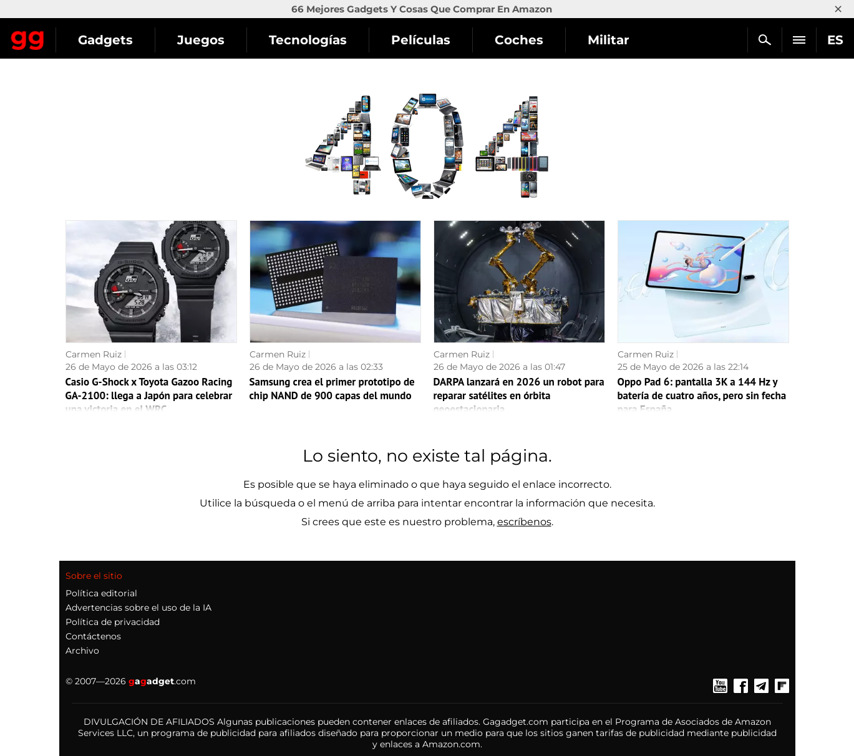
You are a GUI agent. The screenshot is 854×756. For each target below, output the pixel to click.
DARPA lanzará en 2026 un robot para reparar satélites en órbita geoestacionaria (519, 395)
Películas (533, 39)
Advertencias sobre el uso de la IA (138, 607)
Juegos (313, 39)
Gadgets (217, 39)
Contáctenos (93, 636)
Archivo (82, 650)
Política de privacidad (113, 622)
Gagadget (84, 34)
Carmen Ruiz (94, 354)
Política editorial (101, 593)
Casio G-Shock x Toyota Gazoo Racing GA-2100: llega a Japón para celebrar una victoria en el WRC (149, 395)
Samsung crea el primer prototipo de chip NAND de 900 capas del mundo (332, 388)
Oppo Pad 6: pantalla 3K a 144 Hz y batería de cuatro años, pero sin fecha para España (702, 395)
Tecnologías (420, 39)
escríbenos (524, 522)
